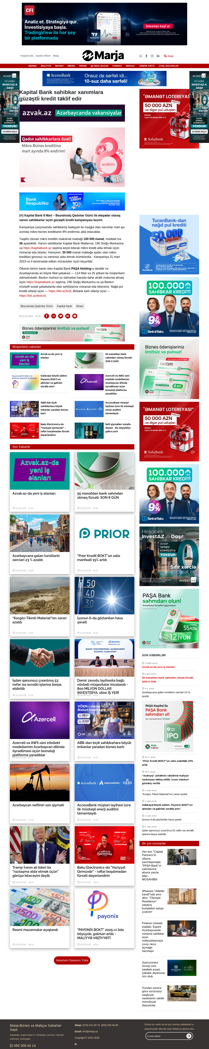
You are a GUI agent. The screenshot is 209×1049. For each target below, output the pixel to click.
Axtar (169, 56)
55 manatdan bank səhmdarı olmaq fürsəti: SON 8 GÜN (118, 358)
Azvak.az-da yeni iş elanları (158, 666)
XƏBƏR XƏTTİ (146, 66)
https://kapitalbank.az (37, 248)
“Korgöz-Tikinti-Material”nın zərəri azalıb (164, 794)
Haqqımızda (26, 55)
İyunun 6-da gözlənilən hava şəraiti (161, 819)
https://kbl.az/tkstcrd (32, 295)
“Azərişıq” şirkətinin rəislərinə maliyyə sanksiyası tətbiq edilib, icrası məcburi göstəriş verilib (165, 779)
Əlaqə (56, 55)
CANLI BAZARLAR (168, 66)
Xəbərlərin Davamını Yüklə (72, 960)
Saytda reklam (43, 55)
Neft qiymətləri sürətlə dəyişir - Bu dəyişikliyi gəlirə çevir (118, 428)
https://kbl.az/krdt (60, 291)
